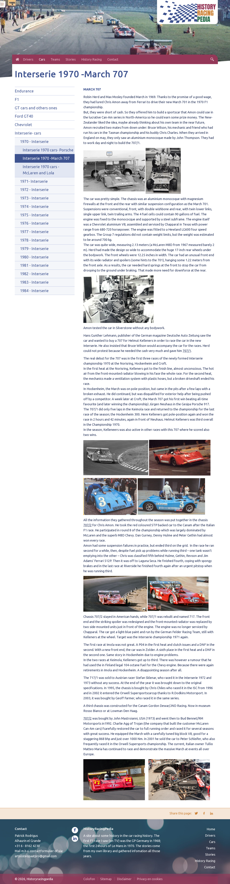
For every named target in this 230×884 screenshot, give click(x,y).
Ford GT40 (24, 116)
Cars (42, 59)
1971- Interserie (34, 181)
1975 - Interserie (34, 215)
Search (212, 59)
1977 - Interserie (34, 232)
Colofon (89, 879)
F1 (17, 99)
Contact (112, 59)
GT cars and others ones (36, 108)
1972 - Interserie (34, 190)
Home (17, 59)
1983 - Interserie (34, 282)
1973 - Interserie (34, 198)
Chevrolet (23, 125)
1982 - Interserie (34, 274)
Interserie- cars (28, 133)
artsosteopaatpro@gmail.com (36, 856)
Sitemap (106, 879)
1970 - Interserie (34, 141)
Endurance (24, 91)
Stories (71, 59)
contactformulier (42, 851)
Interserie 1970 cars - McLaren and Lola (41, 170)
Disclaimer (124, 879)
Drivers (28, 59)
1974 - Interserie (34, 206)
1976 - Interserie (34, 223)
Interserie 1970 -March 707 (46, 158)
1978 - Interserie (34, 240)
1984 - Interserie (34, 291)
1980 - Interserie (34, 257)
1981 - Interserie (34, 265)
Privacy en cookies (149, 879)
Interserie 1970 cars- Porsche (48, 150)
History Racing (91, 59)
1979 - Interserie (34, 248)
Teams (55, 59)
